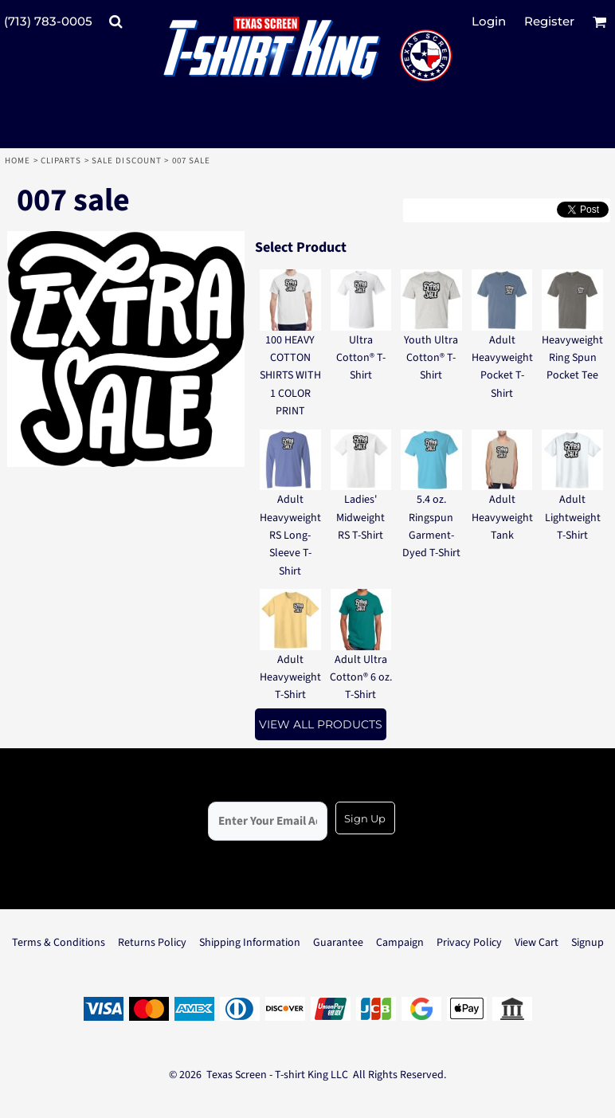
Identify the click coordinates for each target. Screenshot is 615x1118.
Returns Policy (152, 943)
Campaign (400, 943)
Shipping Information (249, 943)
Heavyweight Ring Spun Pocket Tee (572, 358)
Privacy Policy (469, 943)
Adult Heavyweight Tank (502, 517)
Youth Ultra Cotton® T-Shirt (431, 358)
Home (17, 161)
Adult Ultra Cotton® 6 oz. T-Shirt (361, 678)
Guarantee (338, 943)
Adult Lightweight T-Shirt (573, 517)
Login (489, 21)
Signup (587, 943)
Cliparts (61, 161)
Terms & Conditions (58, 943)
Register (549, 21)
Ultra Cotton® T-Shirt (361, 358)
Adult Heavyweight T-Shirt (290, 678)
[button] (115, 21)
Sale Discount (127, 161)
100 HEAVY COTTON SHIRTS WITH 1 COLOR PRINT (290, 376)
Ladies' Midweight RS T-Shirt (360, 517)
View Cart (536, 943)
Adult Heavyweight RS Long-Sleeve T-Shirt (290, 535)
